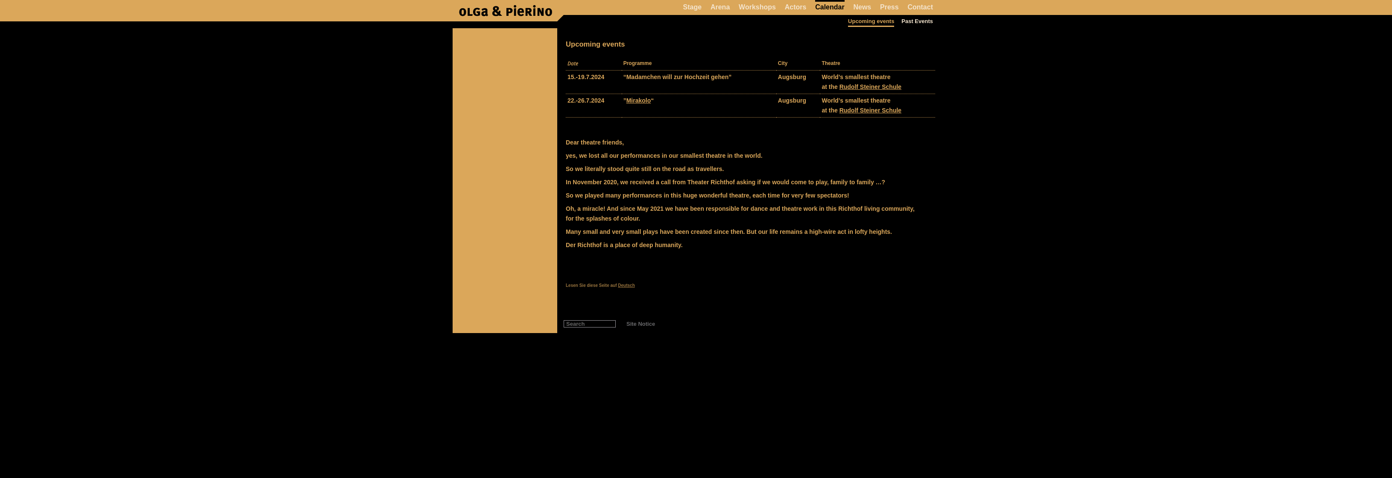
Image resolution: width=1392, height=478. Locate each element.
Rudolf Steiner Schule (870, 86)
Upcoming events (871, 21)
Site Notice (640, 324)
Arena (720, 7)
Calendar (829, 7)
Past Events (917, 21)
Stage (692, 7)
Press (889, 7)
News (862, 7)
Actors (796, 7)
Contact (920, 7)
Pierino (505, 10)
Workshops (757, 7)
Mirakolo (638, 100)
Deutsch (626, 285)
